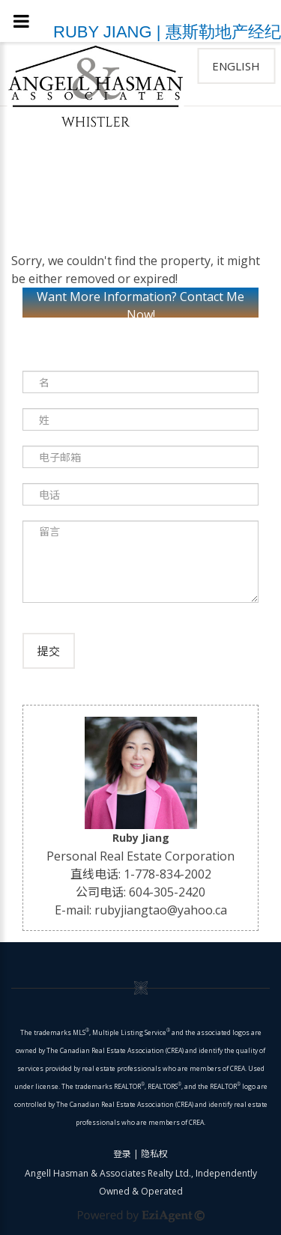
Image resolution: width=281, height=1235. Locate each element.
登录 (122, 1153)
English (236, 65)
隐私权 (154, 1153)
